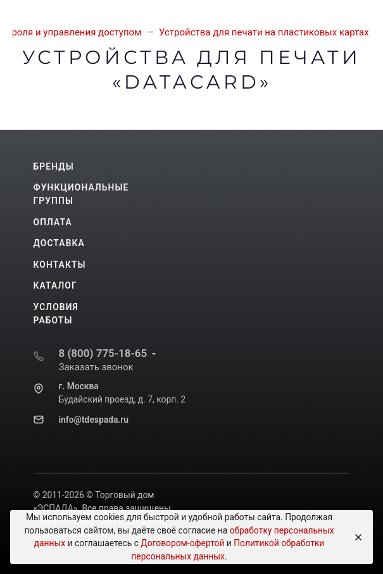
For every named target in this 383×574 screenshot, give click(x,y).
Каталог (55, 285)
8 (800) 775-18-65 (103, 353)
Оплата (53, 222)
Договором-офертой (182, 543)
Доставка (59, 243)
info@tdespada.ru (94, 420)
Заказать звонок (96, 367)
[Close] (354, 537)
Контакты (60, 264)
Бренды (54, 166)
